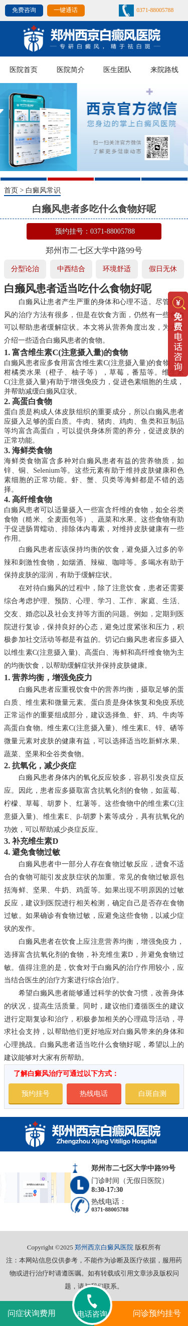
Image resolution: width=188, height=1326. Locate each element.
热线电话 (94, 1093)
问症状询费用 (32, 1313)
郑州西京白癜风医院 (104, 1247)
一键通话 (66, 10)
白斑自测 (152, 1093)
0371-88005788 (154, 10)
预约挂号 (36, 1093)
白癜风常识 (43, 190)
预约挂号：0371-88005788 (95, 231)
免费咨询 (24, 10)
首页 (11, 190)
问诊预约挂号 (157, 1313)
